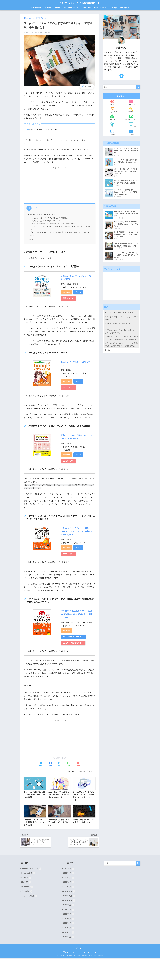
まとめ (30, 240)
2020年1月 (68, 888)
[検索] (138, 87)
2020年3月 (68, 878)
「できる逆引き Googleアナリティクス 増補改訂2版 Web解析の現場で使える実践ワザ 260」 (121, 344)
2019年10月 (69, 901)
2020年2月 (68, 883)
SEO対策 (48, 8)
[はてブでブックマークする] (59, 764)
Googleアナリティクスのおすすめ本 (41, 214)
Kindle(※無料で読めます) (73, 637)
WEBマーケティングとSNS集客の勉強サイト (80, 2)
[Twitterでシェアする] (41, 764)
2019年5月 (68, 924)
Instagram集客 (36, 8)
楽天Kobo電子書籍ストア (73, 643)
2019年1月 (68, 938)
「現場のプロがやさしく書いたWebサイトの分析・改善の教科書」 (53, 223)
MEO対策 (57, 8)
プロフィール (130, 102)
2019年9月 (68, 906)
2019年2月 (68, 934)
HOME (80, 949)
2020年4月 (68, 874)
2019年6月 (68, 920)
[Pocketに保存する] (78, 764)
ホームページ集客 (100, 8)
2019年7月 (68, 915)
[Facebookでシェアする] (50, 764)
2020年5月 (68, 869)
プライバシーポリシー (91, 953)
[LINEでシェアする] (68, 764)
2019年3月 (68, 929)
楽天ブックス (68, 298)
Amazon (66, 292)
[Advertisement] (59, 184)
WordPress (87, 8)
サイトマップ (77, 953)
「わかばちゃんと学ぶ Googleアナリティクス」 (46, 221)
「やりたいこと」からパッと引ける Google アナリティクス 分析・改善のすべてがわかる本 (121, 338)
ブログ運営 (113, 8)
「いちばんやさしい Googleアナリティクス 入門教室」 (49, 218)
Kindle (78, 292)
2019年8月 (68, 911)
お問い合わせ (124, 8)
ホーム (112, 102)
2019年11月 (69, 897)
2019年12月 (69, 892)
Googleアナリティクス (71, 8)
